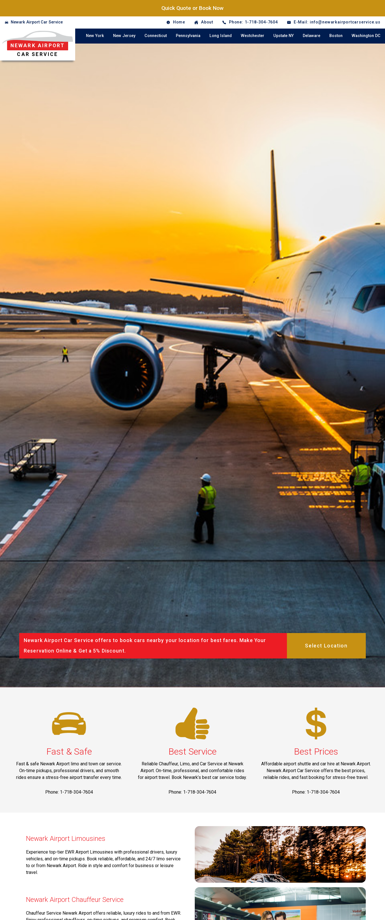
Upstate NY (283, 35)
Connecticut (155, 35)
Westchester (252, 35)
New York (95, 35)
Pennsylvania (188, 35)
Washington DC (366, 35)
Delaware (311, 35)
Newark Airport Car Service (37, 22)
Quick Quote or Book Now (192, 8)
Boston (336, 35)
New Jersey (124, 35)
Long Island (220, 35)
